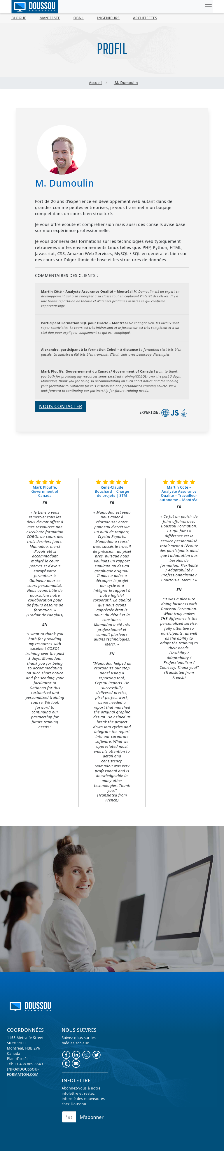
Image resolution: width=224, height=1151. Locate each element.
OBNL (79, 17)
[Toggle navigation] (208, 6)
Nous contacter (60, 406)
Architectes (145, 17)
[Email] (69, 1116)
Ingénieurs (108, 17)
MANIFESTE (50, 17)
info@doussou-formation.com (23, 1072)
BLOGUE (18, 17)
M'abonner (92, 1117)
